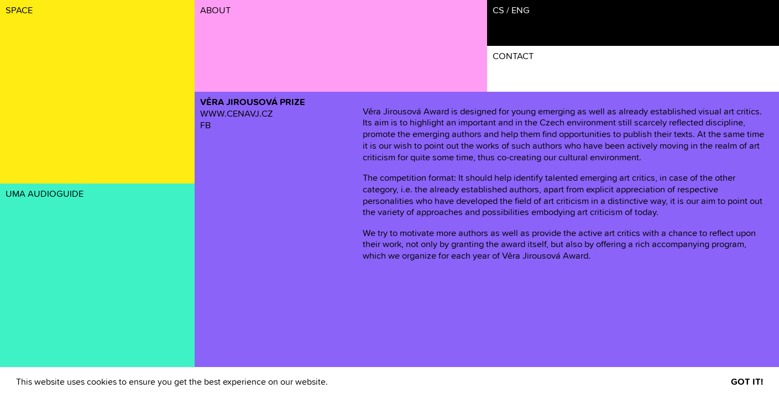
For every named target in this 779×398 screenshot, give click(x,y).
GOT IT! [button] (747, 382)
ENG (520, 10)
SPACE (19, 10)
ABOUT (215, 10)
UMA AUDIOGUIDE (44, 194)
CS (498, 10)
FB (205, 125)
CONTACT (513, 56)
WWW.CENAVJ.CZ (236, 114)
